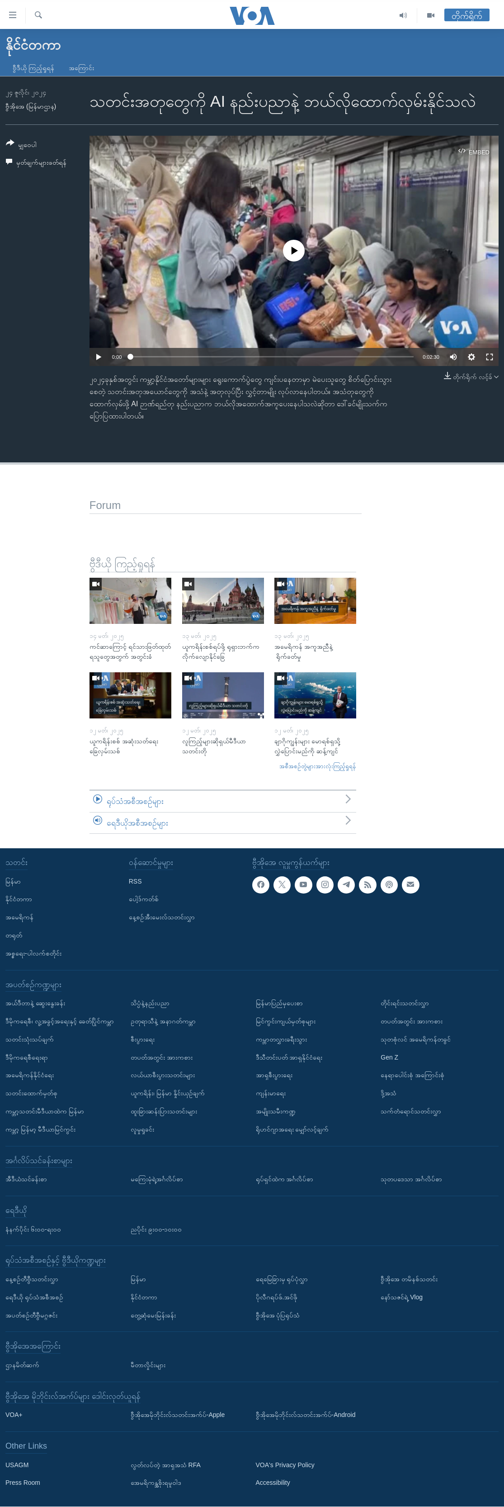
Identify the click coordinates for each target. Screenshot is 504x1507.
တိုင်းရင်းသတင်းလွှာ (405, 1003)
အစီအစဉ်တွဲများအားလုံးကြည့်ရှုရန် (317, 766)
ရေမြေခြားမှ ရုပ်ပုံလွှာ (282, 1279)
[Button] (21, 145)
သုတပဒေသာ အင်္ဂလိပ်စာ (411, 1179)
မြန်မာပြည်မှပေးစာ (279, 1003)
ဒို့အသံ (388, 1093)
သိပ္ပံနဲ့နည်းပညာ (150, 1003)
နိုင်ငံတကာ (18, 899)
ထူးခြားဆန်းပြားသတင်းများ (164, 1111)
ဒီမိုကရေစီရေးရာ (26, 1057)
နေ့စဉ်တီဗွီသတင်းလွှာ (31, 1279)
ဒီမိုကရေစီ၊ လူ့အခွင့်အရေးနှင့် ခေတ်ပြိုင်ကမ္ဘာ (59, 1021)
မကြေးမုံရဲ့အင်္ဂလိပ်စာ (157, 1179)
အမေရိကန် (19, 917)
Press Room (22, 1483)
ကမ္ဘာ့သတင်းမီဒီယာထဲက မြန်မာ (44, 1111)
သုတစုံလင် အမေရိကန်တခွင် (416, 1039)
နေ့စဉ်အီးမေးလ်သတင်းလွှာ (162, 917)
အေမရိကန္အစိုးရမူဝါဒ (156, 1483)
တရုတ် (13, 935)
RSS (135, 881)
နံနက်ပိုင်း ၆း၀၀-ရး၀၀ (33, 1229)
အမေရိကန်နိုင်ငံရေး (29, 1075)
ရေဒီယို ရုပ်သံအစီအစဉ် (34, 1297)
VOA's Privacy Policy (285, 1465)
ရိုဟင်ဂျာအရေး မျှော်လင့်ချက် (292, 1129)
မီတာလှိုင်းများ (148, 1365)
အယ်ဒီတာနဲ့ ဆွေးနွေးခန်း (35, 1003)
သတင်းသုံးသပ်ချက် (29, 1039)
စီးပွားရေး (143, 1039)
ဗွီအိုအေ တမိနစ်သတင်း (409, 1279)
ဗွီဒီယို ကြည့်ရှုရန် (33, 67)
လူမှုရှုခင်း (142, 1129)
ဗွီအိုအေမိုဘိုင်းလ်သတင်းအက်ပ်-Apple (178, 1415)
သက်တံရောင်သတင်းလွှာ (411, 1111)
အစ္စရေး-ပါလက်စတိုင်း (33, 953)
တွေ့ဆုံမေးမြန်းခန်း (153, 1315)
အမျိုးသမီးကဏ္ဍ (276, 1111)
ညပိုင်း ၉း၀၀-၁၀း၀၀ (156, 1229)
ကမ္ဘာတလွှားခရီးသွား (281, 1039)
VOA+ (14, 1415)
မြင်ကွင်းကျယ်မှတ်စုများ (286, 1021)
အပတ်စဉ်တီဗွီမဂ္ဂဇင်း (31, 1315)
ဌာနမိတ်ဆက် (22, 1365)
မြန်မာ (13, 881)
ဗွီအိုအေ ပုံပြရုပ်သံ (278, 1315)
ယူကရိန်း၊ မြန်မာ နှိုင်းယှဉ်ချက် (168, 1093)
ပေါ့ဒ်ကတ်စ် (144, 899)
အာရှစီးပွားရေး (274, 1075)
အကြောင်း (81, 67)
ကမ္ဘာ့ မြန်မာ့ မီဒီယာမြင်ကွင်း (40, 1129)
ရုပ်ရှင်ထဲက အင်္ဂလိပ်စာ (285, 1179)
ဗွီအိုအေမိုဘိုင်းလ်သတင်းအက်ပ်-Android (306, 1415)
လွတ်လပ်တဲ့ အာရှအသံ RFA (166, 1465)
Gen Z (389, 1057)
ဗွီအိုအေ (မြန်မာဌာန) (30, 106)
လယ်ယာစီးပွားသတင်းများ (163, 1075)
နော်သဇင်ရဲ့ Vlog (402, 1297)
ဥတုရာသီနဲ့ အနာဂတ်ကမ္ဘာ (163, 1021)
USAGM (16, 1465)
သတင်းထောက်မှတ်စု (31, 1093)
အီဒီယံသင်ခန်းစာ (26, 1179)
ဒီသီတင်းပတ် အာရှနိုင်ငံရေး (289, 1057)
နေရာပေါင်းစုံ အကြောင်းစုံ (412, 1075)
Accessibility (273, 1483)
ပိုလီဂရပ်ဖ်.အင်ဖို (277, 1297)
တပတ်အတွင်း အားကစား (162, 1057)
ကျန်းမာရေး (271, 1093)
